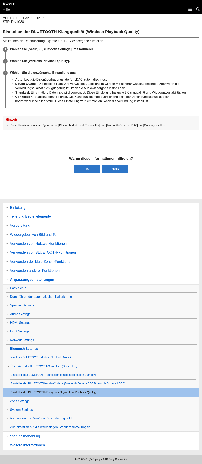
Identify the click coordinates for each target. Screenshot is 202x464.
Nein (115, 169)
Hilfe (6, 9)
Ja (87, 169)
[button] (198, 9)
